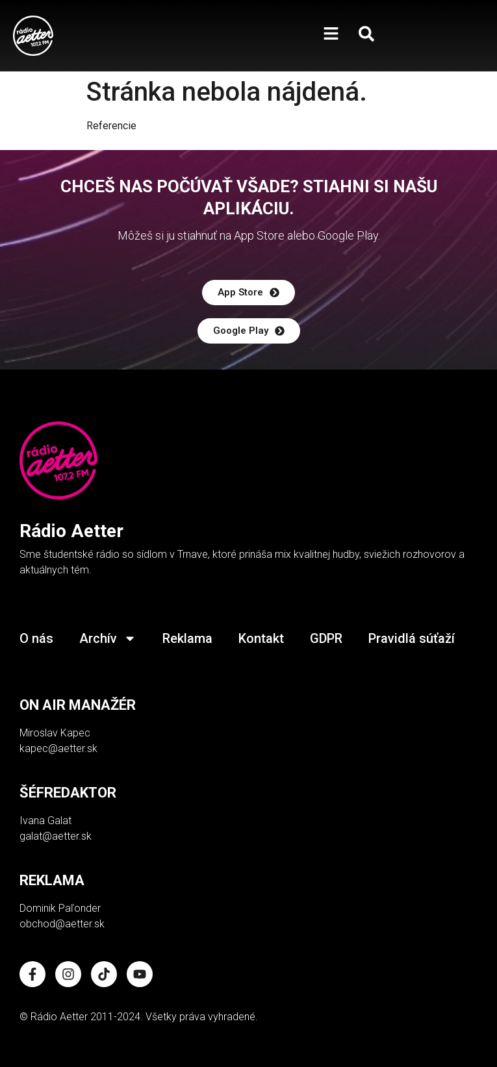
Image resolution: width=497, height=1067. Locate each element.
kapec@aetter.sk (58, 748)
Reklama (187, 638)
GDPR (326, 638)
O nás (36, 638)
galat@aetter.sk (55, 836)
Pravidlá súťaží (411, 638)
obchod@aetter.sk (62, 924)
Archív (107, 638)
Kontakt (261, 638)
